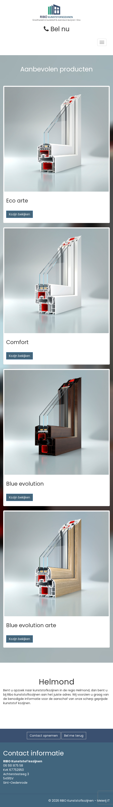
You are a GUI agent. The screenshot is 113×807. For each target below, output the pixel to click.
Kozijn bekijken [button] (19, 214)
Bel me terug (73, 735)
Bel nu (57, 29)
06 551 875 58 (13, 765)
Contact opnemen (44, 735)
